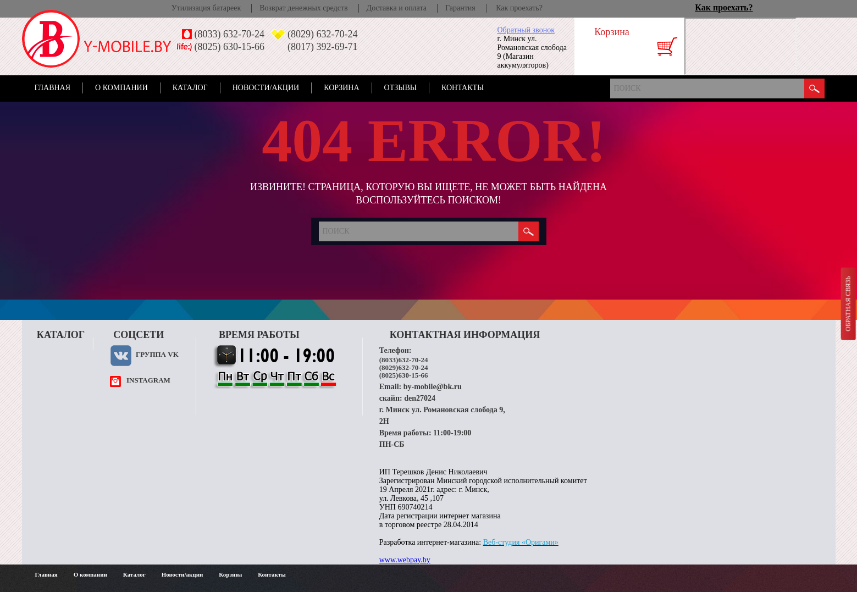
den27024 (419, 398)
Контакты (462, 88)
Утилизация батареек (206, 8)
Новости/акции (266, 88)
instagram (148, 380)
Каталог (190, 88)
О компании (121, 88)
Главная (53, 88)
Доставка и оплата (397, 8)
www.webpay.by (404, 560)
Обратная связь (848, 303)
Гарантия (460, 8)
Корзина (341, 88)
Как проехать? (519, 8)
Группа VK (157, 354)
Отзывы (400, 88)
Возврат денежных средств (303, 8)
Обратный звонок (526, 30)
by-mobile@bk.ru (432, 387)
